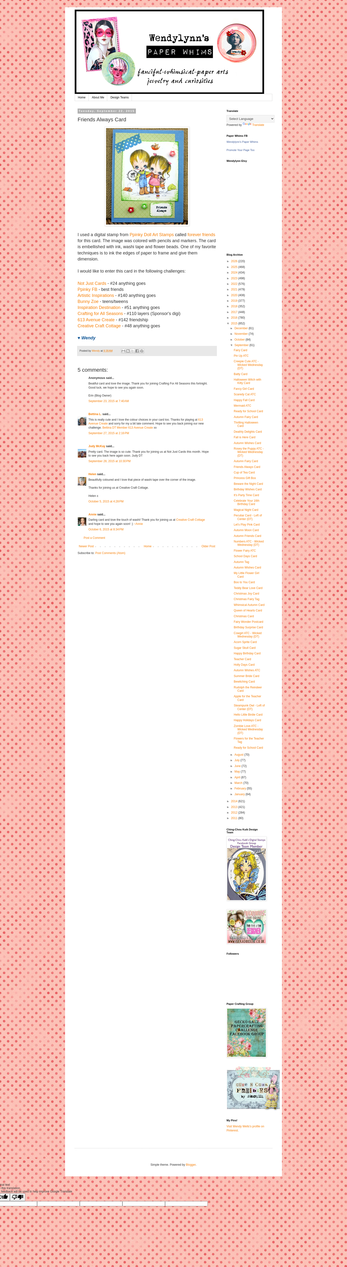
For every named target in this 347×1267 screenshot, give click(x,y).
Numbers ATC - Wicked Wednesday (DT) (249, 543)
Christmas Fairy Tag (246, 599)
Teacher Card (242, 659)
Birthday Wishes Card (248, 489)
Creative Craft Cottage (99, 325)
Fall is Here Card (244, 437)
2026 (234, 261)
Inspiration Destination (99, 307)
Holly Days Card (244, 664)
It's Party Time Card (246, 495)
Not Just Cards (92, 283)
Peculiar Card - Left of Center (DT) (248, 517)
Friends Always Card (247, 467)
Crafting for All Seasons (100, 313)
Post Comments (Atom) (110, 553)
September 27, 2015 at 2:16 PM (108, 433)
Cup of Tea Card (244, 472)
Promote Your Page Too (240, 150)
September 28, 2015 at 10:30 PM (109, 461)
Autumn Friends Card (247, 536)
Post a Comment (94, 538)
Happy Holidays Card (247, 720)
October (240, 339)
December (241, 328)
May (237, 771)
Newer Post (86, 546)
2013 (234, 807)
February (240, 788)
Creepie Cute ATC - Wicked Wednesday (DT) (248, 365)
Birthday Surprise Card (248, 627)
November (241, 334)
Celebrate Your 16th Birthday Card (246, 502)
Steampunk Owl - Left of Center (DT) (249, 707)
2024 (234, 272)
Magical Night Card (246, 510)
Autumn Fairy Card (246, 417)
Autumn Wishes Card (247, 443)
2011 (234, 818)
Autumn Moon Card (246, 530)
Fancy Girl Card (244, 388)
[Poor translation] (17, 1197)
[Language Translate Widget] (250, 119)
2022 (234, 284)
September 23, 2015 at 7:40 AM (108, 401)
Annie (92, 514)
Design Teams (119, 97)
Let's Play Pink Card (247, 524)
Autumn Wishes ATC (247, 670)
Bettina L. (95, 414)
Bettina (106, 427)
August (239, 754)
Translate (253, 125)
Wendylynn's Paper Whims (242, 141)
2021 (234, 289)
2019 (234, 300)
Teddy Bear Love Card (248, 588)
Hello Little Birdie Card (248, 714)
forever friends (201, 234)
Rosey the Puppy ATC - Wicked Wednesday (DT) (249, 452)
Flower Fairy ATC (245, 550)
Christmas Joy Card (246, 593)
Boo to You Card (244, 582)
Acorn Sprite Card (245, 642)
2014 (234, 801)
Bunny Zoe (88, 301)
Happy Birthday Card (247, 653)
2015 (234, 323)
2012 (234, 812)
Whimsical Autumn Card (249, 605)
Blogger (191, 1164)
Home (82, 97)
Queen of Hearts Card (248, 610)
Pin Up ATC (241, 355)
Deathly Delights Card (248, 431)
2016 (234, 317)
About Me (98, 97)
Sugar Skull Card (245, 648)
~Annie (138, 524)
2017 (234, 312)
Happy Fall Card (244, 400)
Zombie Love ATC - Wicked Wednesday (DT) (248, 729)
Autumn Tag (241, 562)
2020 (234, 295)
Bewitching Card (244, 681)
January (240, 794)
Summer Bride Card (246, 676)
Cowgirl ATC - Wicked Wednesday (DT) (248, 634)
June (237, 766)
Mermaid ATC (242, 405)
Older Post (208, 546)
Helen (92, 474)
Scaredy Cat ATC (245, 394)
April (237, 777)
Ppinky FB (87, 289)
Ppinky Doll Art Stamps (152, 234)
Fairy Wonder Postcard (248, 621)
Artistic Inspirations (96, 295)
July (237, 760)
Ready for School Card (248, 411)
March (238, 783)
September (241, 345)
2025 (234, 267)
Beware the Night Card (248, 484)
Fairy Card (240, 350)
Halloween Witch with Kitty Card (247, 381)
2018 (234, 306)
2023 (234, 278)
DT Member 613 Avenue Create (132, 427)
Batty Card (240, 374)
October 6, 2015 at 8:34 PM (106, 529)
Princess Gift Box (245, 478)
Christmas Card (244, 616)
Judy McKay (96, 446)
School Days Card (245, 556)
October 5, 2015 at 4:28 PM (106, 501)
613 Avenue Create (96, 319)
